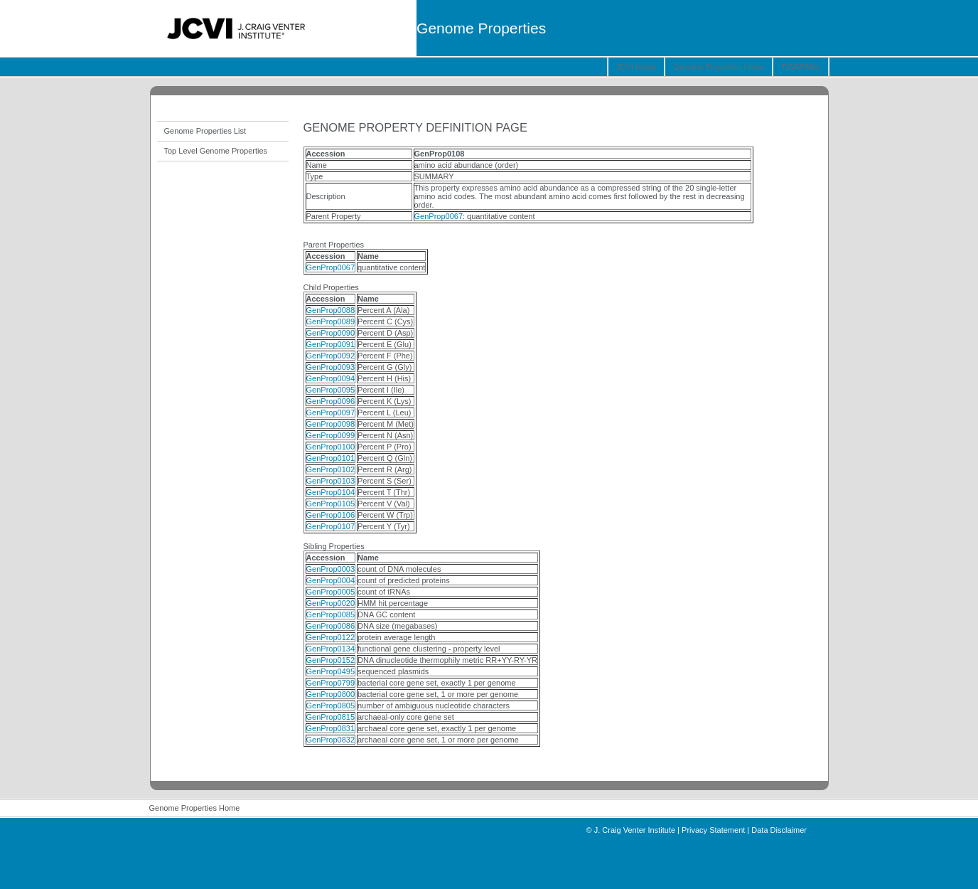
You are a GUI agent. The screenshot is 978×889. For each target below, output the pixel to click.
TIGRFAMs (800, 67)
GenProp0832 (330, 739)
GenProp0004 (330, 580)
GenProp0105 (330, 503)
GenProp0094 (330, 378)
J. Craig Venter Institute (634, 830)
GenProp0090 (330, 333)
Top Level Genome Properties (216, 151)
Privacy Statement (713, 830)
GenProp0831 (330, 728)
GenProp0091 (330, 344)
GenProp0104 (330, 492)
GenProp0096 (330, 401)
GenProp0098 (330, 424)
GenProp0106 (330, 515)
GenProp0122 (330, 637)
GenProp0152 (330, 660)
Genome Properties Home (718, 67)
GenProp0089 (330, 321)
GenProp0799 (330, 682)
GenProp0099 (330, 435)
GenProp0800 (330, 694)
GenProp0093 (330, 367)
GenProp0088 (330, 310)
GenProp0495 (330, 671)
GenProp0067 (438, 216)
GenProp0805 (330, 705)
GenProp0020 (330, 603)
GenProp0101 (330, 458)
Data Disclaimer (779, 830)
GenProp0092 (330, 355)
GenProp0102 (330, 469)
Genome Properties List (205, 131)
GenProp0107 (330, 526)
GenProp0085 (330, 614)
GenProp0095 (330, 389)
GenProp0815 (330, 717)
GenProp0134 (330, 648)
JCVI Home (636, 67)
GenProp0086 (330, 626)
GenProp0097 (330, 412)
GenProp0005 (330, 591)
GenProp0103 (330, 481)
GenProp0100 (330, 446)
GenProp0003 (330, 569)
